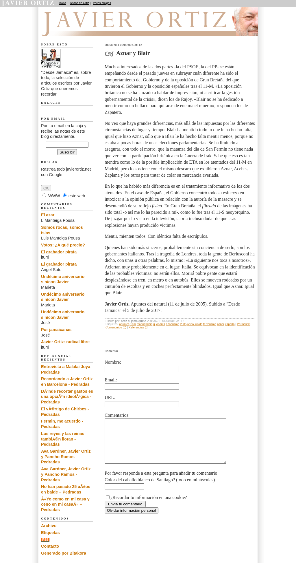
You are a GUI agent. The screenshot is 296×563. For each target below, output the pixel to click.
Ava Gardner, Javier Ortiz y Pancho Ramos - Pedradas (65, 456)
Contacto (50, 546)
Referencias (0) (138, 327)
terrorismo (209, 324)
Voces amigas (102, 3)
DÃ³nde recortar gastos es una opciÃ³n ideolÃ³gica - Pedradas (67, 396)
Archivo (49, 525)
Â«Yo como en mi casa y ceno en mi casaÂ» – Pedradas (65, 504)
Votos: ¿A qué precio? (63, 245)
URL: (110, 397)
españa (230, 324)
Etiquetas (50, 532)
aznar (220, 324)
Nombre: (113, 362)
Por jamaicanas (56, 329)
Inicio (62, 3)
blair (149, 324)
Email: (111, 379)
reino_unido (194, 324)
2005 (183, 324)
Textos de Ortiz (79, 3)
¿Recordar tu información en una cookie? (148, 506)
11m (133, 324)
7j (154, 324)
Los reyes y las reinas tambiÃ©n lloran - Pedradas (62, 439)
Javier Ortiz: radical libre (65, 341)
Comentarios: (117, 415)
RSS (45, 539)
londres (160, 324)
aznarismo (172, 324)
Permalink (243, 324)
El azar (47, 215)
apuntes (124, 324)
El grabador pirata (59, 252)
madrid (141, 324)
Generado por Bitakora (63, 553)
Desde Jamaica (72, 29)
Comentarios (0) (116, 327)
